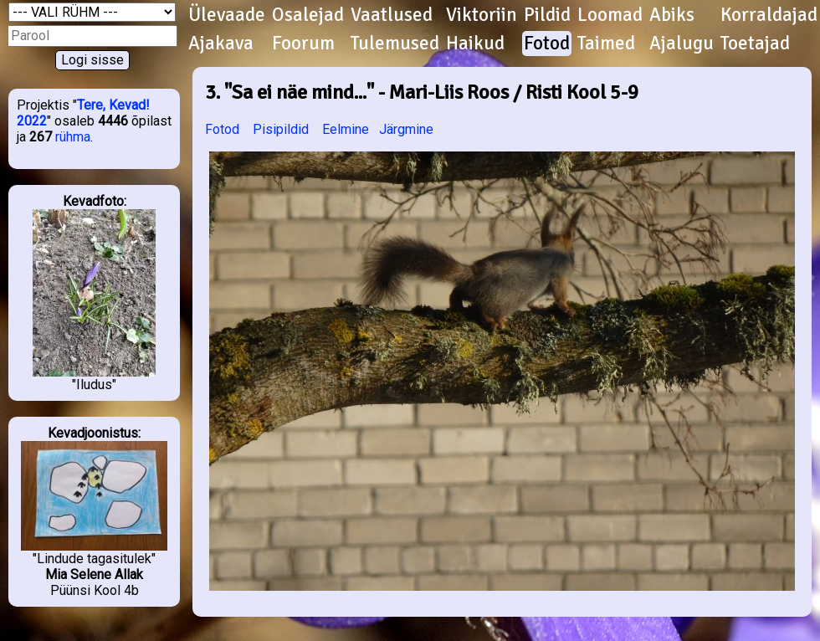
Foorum (303, 43)
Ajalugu (681, 43)
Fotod (547, 43)
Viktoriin (481, 15)
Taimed (606, 43)
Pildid (547, 15)
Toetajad (755, 43)
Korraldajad (768, 15)
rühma (72, 137)
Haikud (475, 43)
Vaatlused (392, 15)
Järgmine (406, 129)
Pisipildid (281, 129)
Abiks (671, 15)
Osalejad (308, 15)
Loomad (610, 15)
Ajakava (221, 43)
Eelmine (345, 129)
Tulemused (395, 43)
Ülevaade (226, 15)
